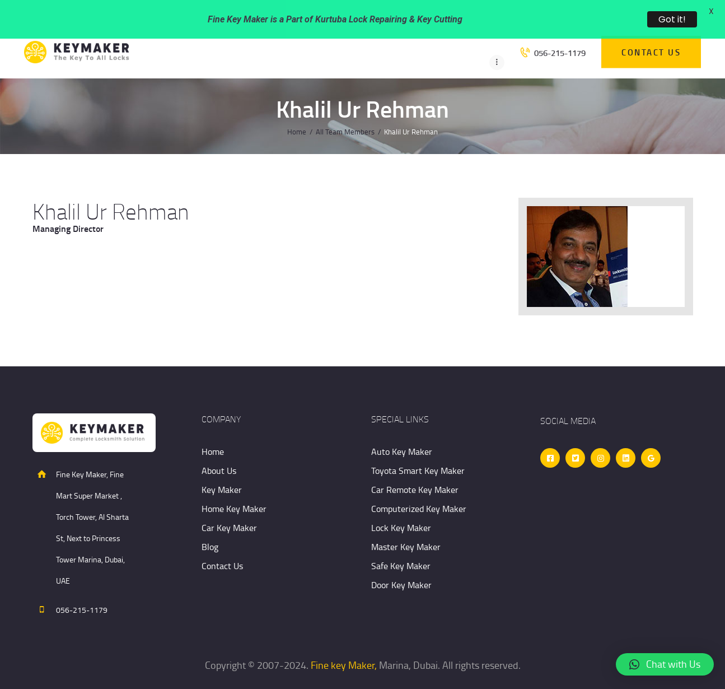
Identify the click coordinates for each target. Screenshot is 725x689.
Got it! (672, 19)
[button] (665, 664)
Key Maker (222, 468)
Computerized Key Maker (418, 487)
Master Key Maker (406, 525)
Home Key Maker (234, 487)
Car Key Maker (229, 506)
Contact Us (222, 544)
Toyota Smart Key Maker (418, 449)
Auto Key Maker (401, 430)
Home (296, 110)
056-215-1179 (81, 588)
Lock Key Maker (401, 506)
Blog (210, 525)
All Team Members (345, 110)
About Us (219, 449)
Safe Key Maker (401, 544)
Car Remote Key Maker (415, 468)
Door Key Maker (401, 563)
